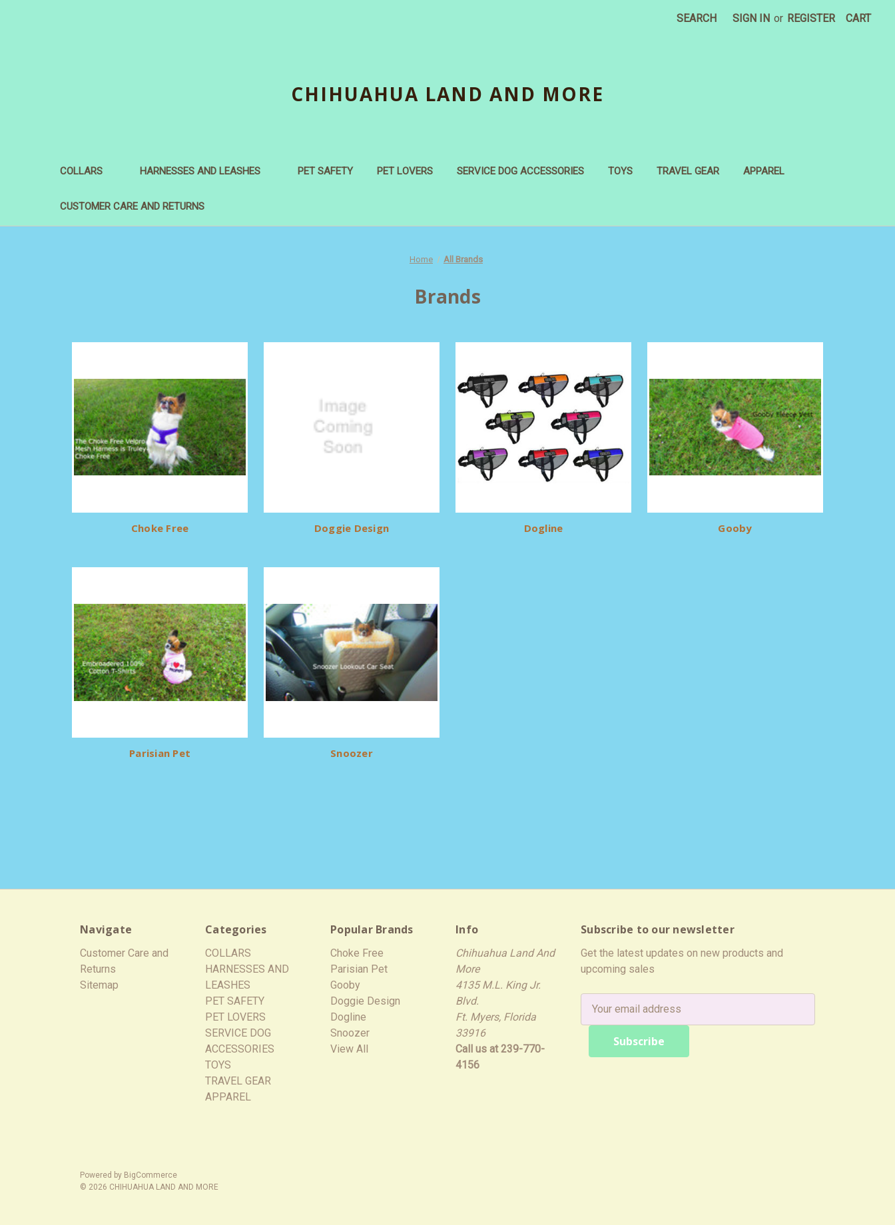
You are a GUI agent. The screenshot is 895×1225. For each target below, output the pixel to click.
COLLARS (88, 171)
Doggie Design (351, 528)
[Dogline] (543, 427)
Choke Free (160, 528)
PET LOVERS (405, 171)
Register (811, 18)
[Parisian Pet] (160, 652)
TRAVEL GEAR (688, 171)
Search (697, 18)
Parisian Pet (159, 753)
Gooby (735, 528)
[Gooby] (735, 427)
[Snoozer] (352, 652)
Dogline (543, 528)
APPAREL (770, 171)
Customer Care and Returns (132, 206)
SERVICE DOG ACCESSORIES (520, 171)
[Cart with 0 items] (858, 18)
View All (349, 1049)
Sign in (751, 18)
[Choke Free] (160, 427)
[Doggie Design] (352, 427)
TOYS (620, 171)
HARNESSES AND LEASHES (207, 171)
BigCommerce (150, 1175)
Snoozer (351, 753)
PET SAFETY (325, 171)
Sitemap (99, 985)
